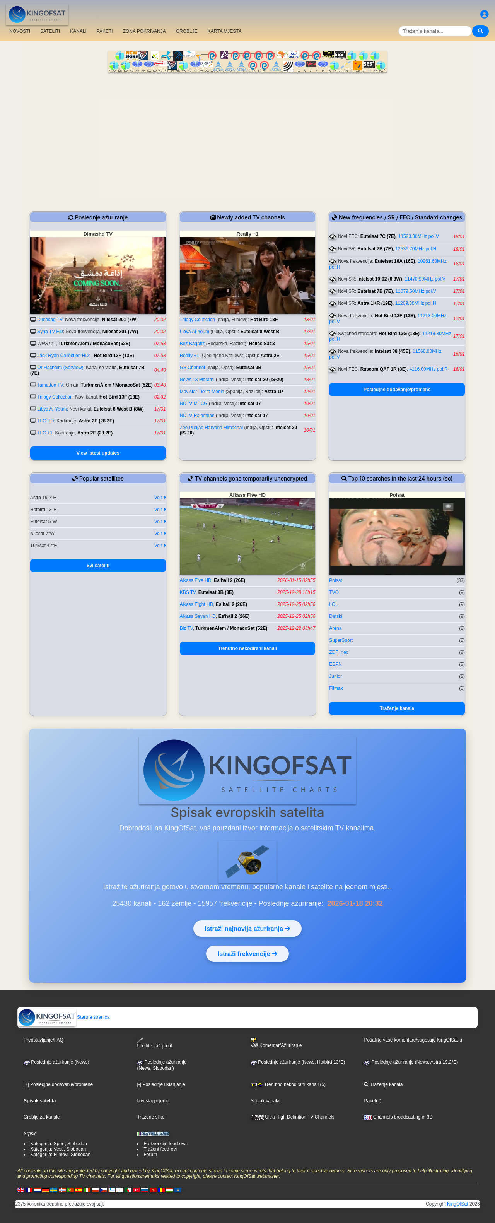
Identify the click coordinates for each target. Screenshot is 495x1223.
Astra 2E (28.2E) (96, 421)
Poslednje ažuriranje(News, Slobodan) (161, 1065)
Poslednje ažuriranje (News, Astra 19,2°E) (411, 1062)
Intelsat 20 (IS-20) (264, 379)
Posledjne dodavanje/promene (397, 389)
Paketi (370, 1100)
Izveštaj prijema (153, 1100)
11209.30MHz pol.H (415, 303)
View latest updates (98, 453)
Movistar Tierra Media (202, 391)
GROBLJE (187, 31)
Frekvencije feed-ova (164, 1143)
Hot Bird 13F (264, 319)
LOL (333, 604)
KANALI (78, 31)
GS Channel (192, 367)
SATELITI (50, 31)
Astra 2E (270, 355)
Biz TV (186, 628)
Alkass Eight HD (196, 604)
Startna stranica (63, 1017)
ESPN (335, 664)
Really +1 (189, 355)
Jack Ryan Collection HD (63, 355)
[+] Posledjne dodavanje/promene (58, 1084)
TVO (334, 592)
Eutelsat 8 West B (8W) (119, 409)
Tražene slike (150, 1117)
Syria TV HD (50, 331)
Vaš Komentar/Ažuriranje (276, 1043)
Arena (335, 628)
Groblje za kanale (42, 1117)
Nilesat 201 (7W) (120, 319)
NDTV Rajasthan (197, 415)
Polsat (335, 580)
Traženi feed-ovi (160, 1149)
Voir (160, 497)
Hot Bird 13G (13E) (399, 333)
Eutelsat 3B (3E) (216, 592)
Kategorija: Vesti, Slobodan (58, 1149)
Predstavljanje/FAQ (43, 1040)
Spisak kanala (265, 1100)
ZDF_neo (338, 652)
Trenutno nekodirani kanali (247, 648)
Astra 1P (273, 391)
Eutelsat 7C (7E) (378, 236)
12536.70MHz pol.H (415, 248)
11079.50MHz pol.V (415, 291)
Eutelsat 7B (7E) (375, 248)
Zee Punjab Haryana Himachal (211, 427)
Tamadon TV (50, 385)
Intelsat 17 (249, 403)
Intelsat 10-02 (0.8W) (379, 279)
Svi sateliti (98, 565)
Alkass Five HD (196, 580)
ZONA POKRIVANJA (144, 31)
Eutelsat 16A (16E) (395, 261)
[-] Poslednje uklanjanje (161, 1084)
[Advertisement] (247, 130)
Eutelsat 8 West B (260, 331)
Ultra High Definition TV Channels (293, 1117)
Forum (150, 1154)
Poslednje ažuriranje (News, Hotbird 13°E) (298, 1062)
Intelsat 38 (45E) (392, 351)
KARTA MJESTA (225, 31)
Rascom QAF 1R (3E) (383, 369)
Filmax (336, 688)
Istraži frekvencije (247, 953)
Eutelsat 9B (248, 367)
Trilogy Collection (55, 397)
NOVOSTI (19, 31)
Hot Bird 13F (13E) (114, 355)
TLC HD (45, 421)
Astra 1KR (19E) (375, 303)
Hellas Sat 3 (262, 343)
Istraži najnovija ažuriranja (247, 928)
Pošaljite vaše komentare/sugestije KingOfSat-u (413, 1040)
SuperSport (341, 640)
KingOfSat (457, 1204)
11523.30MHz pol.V (418, 236)
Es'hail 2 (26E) (229, 580)
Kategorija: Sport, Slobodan (58, 1143)
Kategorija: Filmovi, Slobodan (60, 1154)
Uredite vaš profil (154, 1043)
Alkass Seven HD (198, 616)
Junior (335, 676)
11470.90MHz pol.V (425, 279)
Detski (335, 616)
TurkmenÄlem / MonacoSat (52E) (94, 343)
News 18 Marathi (197, 379)
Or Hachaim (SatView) (60, 367)
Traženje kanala (397, 708)
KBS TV (188, 592)
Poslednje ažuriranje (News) (56, 1062)
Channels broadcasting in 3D (398, 1117)
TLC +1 (45, 433)
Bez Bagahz (192, 343)
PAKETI (105, 31)
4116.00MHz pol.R (428, 369)
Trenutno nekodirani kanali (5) (288, 1084)
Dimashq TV (49, 319)
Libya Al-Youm (52, 409)
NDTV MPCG (194, 403)
